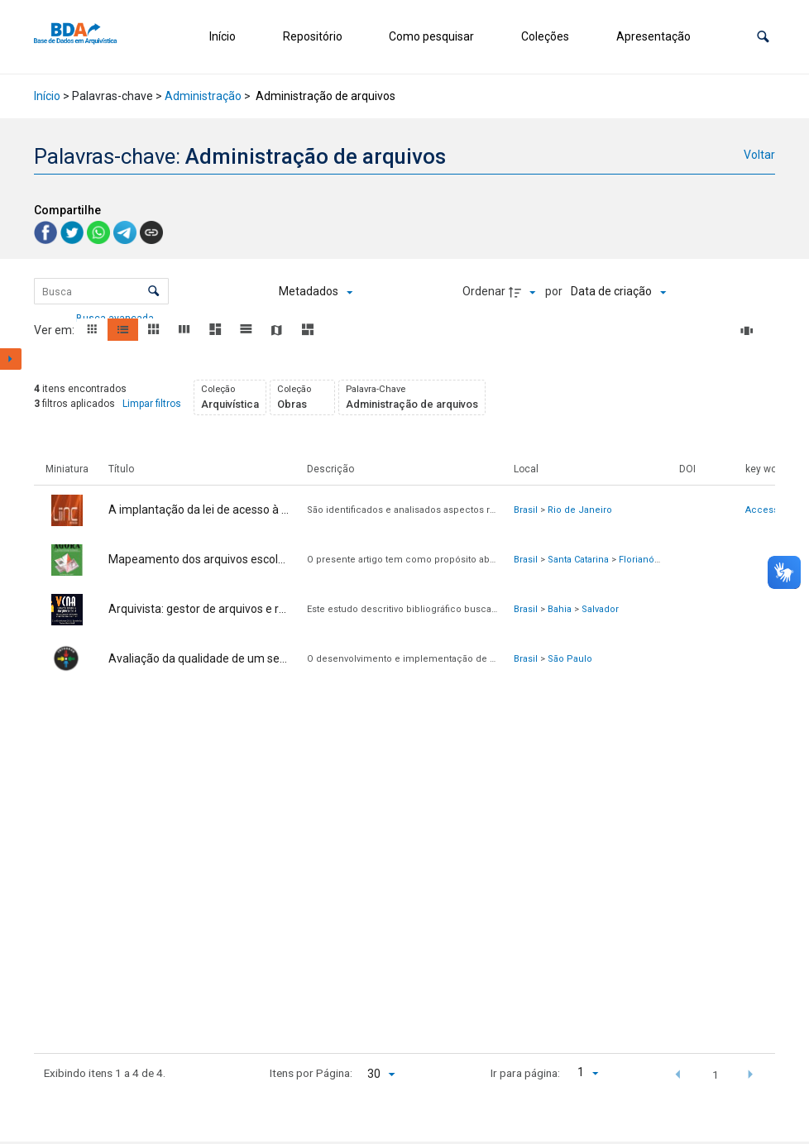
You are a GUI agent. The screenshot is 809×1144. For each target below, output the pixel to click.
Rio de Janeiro (580, 510)
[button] (763, 37)
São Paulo (570, 658)
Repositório (312, 36)
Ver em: (55, 330)
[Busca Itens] (101, 291)
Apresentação (653, 36)
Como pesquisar (431, 36)
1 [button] (715, 1074)
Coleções (545, 36)
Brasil (526, 510)
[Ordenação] (618, 292)
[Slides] (749, 330)
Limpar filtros (151, 403)
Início (222, 36)
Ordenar (483, 291)
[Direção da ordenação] (524, 292)
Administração (203, 96)
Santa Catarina (578, 559)
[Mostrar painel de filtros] (11, 359)
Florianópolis (647, 559)
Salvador (600, 609)
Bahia (560, 609)
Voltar (759, 154)
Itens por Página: (311, 1072)
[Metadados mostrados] (315, 292)
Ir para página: (525, 1072)
